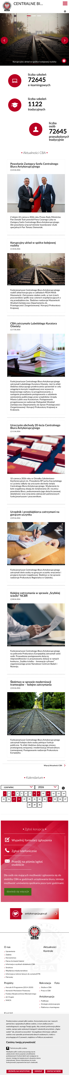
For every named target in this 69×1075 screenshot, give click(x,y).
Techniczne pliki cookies (18, 1048)
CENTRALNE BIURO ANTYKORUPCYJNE (23, 3)
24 (49, 798)
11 (47, 792)
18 (18, 798)
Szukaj (63, 788)
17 (13, 798)
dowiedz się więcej (17, 891)
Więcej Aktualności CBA (53, 765)
